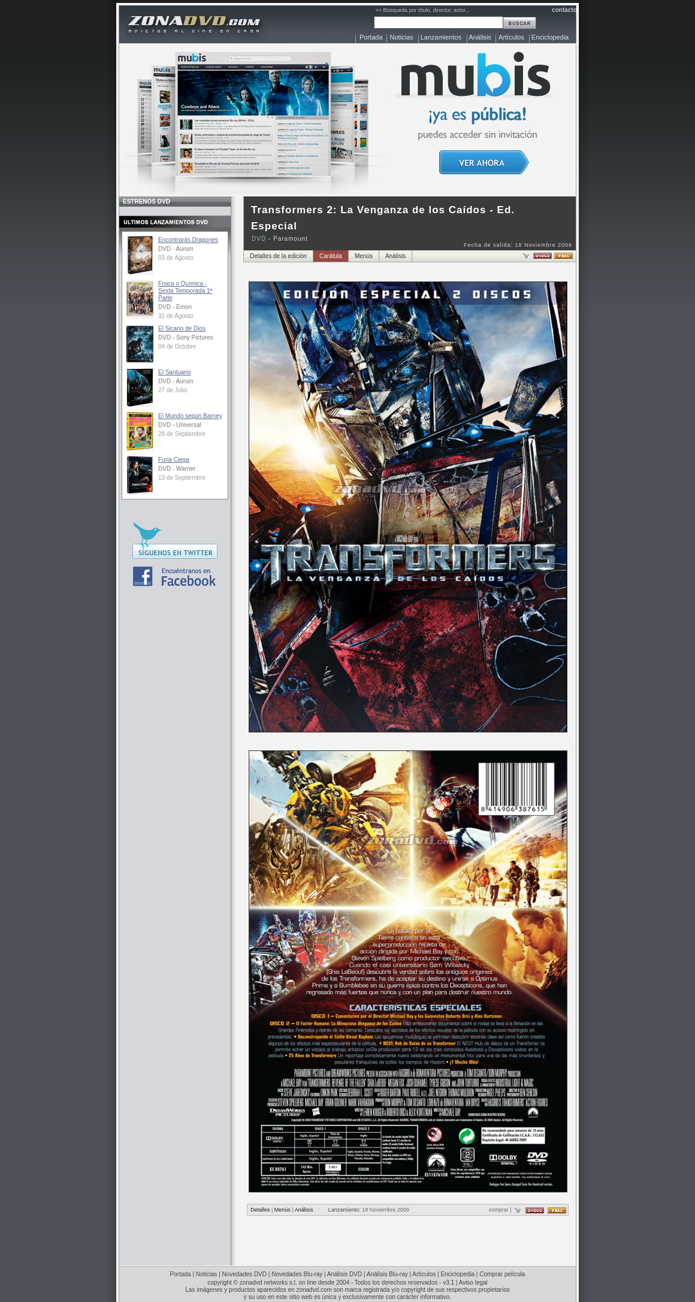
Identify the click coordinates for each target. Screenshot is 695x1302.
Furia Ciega (173, 459)
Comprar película (502, 1274)
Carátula (330, 256)
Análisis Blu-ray (387, 1274)
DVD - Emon (175, 307)
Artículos (511, 37)
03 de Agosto (175, 258)
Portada (371, 37)
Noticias (401, 37)
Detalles (260, 1210)
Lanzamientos (441, 37)
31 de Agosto (175, 316)
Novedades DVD (244, 1274)
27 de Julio (172, 390)
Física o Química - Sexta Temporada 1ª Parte (185, 290)
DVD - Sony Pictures (185, 337)
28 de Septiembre (182, 434)
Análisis (480, 37)
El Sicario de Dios (182, 328)
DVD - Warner (176, 468)
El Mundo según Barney (190, 416)
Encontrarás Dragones (188, 240)
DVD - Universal (179, 425)
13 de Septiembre (182, 477)
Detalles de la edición (278, 256)
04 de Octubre (177, 346)
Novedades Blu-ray (296, 1274)
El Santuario (174, 372)
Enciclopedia (550, 37)
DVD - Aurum (176, 249)
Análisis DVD (344, 1274)
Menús (364, 256)
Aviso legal (473, 1282)
